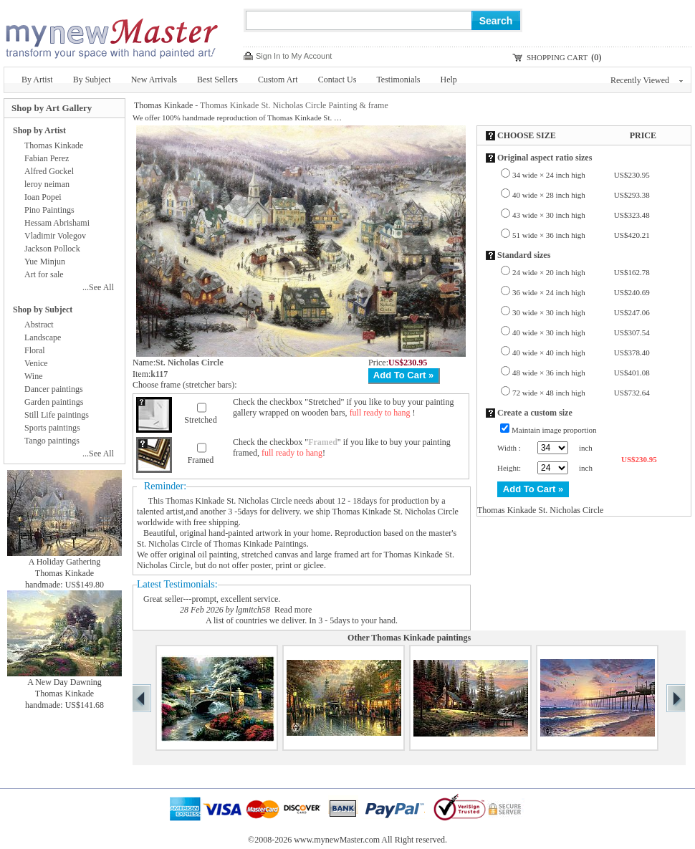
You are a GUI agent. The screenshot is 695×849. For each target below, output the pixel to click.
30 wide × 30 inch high (581, 312)
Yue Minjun (44, 261)
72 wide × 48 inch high (581, 392)
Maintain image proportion (554, 430)
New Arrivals (154, 80)
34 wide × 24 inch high (581, 175)
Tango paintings (52, 441)
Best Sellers (217, 80)
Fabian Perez (46, 158)
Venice (36, 363)
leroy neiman (47, 184)
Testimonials (398, 80)
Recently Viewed (646, 80)
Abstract (39, 325)
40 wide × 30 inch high (581, 332)
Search (496, 21)
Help (449, 80)
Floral (34, 350)
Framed (201, 460)
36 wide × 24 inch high (581, 292)
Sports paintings (52, 428)
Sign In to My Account (294, 56)
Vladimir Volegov (55, 236)
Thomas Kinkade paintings (421, 638)
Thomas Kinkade (163, 105)
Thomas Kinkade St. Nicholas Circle (229, 501)
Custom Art (278, 80)
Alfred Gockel (49, 171)
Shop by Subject (42, 309)
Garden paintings (53, 402)
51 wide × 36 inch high (581, 235)
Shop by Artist (39, 130)
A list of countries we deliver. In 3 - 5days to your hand (301, 620)
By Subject (92, 80)
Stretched (200, 420)
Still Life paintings (56, 415)
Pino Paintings (49, 210)
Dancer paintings (53, 389)
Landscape (42, 337)
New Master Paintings (111, 34)
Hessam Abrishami (57, 223)
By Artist (37, 80)
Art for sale (44, 274)
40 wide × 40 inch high (581, 352)
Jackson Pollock (52, 249)
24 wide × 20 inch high (581, 272)
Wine (33, 376)
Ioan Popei (43, 197)
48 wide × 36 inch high (581, 372)
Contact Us (337, 80)
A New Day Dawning (64, 682)
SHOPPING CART (557, 57)
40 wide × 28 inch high (581, 195)
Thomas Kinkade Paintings (260, 544)
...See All (98, 287)
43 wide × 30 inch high (581, 215)
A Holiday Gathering (65, 562)
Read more (293, 610)
